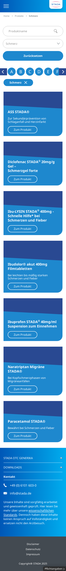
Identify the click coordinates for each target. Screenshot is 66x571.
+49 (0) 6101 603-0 (20, 485)
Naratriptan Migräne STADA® (26, 369)
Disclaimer (33, 544)
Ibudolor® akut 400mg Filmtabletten (27, 266)
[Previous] (3, 71)
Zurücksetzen (33, 56)
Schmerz (18, 82)
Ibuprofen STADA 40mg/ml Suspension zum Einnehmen (32, 324)
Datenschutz (33, 549)
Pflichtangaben (55, 568)
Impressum (33, 554)
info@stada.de (17, 493)
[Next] (62, 71)
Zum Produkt (22, 130)
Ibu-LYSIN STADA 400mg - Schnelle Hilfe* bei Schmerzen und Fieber (31, 216)
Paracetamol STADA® (26, 421)
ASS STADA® (18, 111)
